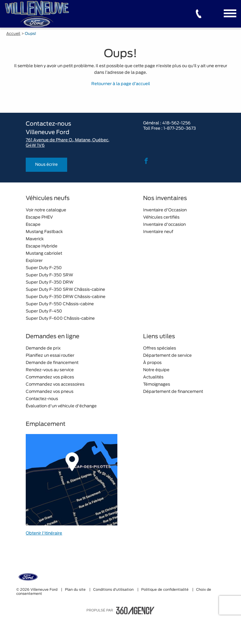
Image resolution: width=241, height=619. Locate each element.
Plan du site (76, 589)
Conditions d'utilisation (114, 589)
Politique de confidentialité (165, 589)
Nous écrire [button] (46, 165)
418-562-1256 (176, 123)
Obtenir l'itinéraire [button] (44, 533)
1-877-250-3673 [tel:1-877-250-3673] (179, 129)
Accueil (13, 33)
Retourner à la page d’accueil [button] (120, 84)
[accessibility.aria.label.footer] (135, 610)
